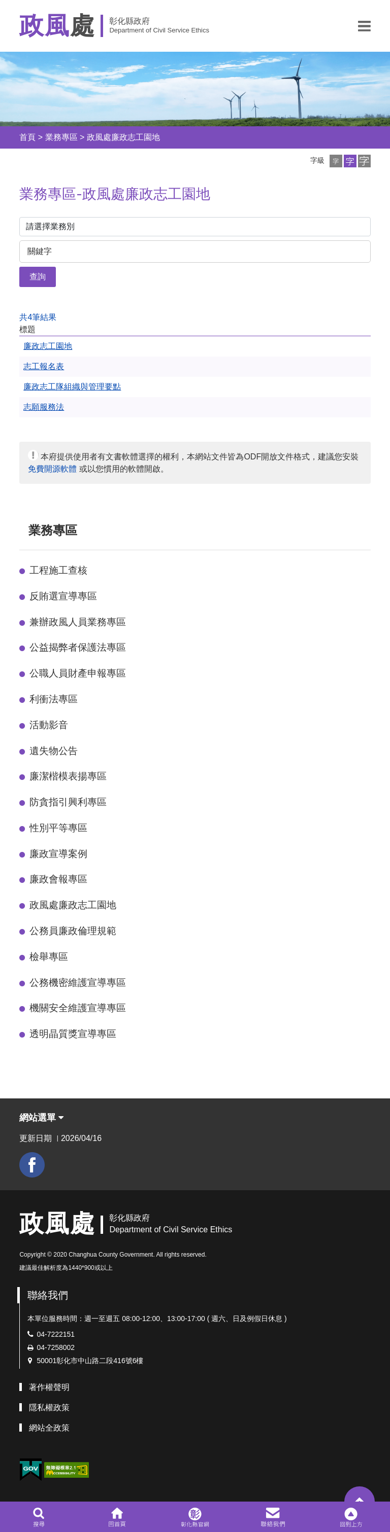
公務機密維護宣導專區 (77, 982)
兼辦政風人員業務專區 (77, 622)
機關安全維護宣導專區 (77, 1008)
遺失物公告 (53, 750)
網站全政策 (49, 1427)
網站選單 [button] (41, 1118)
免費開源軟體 (52, 469)
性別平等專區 (58, 828)
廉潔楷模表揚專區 (68, 776)
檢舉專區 (48, 956)
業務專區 (61, 137)
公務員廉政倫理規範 (72, 930)
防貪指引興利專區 (68, 802)
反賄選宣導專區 (63, 596)
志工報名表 (43, 366)
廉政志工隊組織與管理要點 (72, 386)
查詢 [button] (37, 276)
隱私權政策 (49, 1407)
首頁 (27, 137)
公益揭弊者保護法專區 (77, 647)
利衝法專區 (53, 699)
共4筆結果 (37, 317)
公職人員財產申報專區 (77, 673)
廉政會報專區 (58, 879)
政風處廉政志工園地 (123, 137)
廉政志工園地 (47, 346)
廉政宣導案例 (58, 853)
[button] (364, 26)
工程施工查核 (58, 570)
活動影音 (48, 725)
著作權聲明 (49, 1387)
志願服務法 (43, 407)
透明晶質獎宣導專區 (72, 1033)
